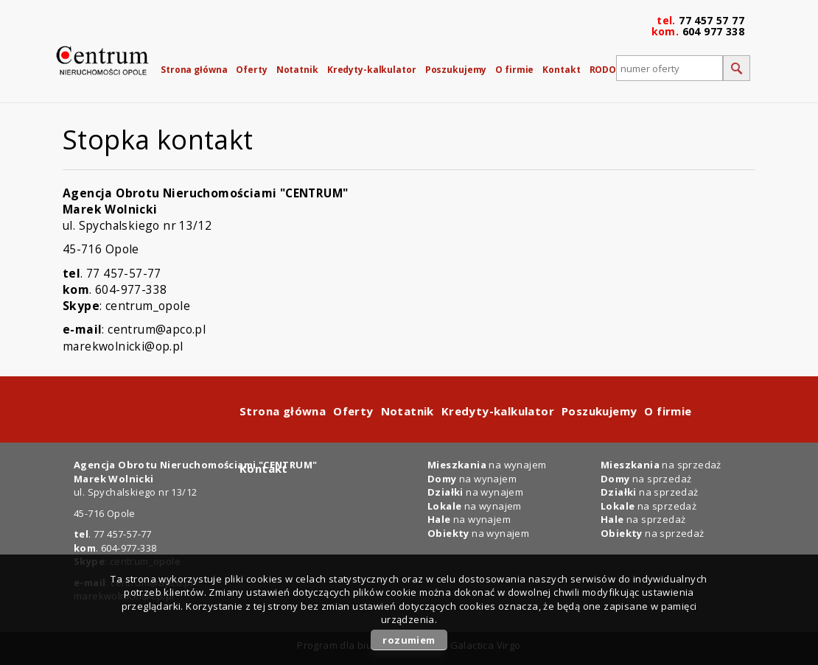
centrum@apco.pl (157, 329)
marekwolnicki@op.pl (123, 346)
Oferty (251, 69)
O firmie (514, 69)
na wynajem (474, 506)
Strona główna (194, 69)
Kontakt (561, 69)
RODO (603, 69)
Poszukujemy (456, 69)
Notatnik (297, 69)
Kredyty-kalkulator (371, 69)
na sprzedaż (648, 506)
